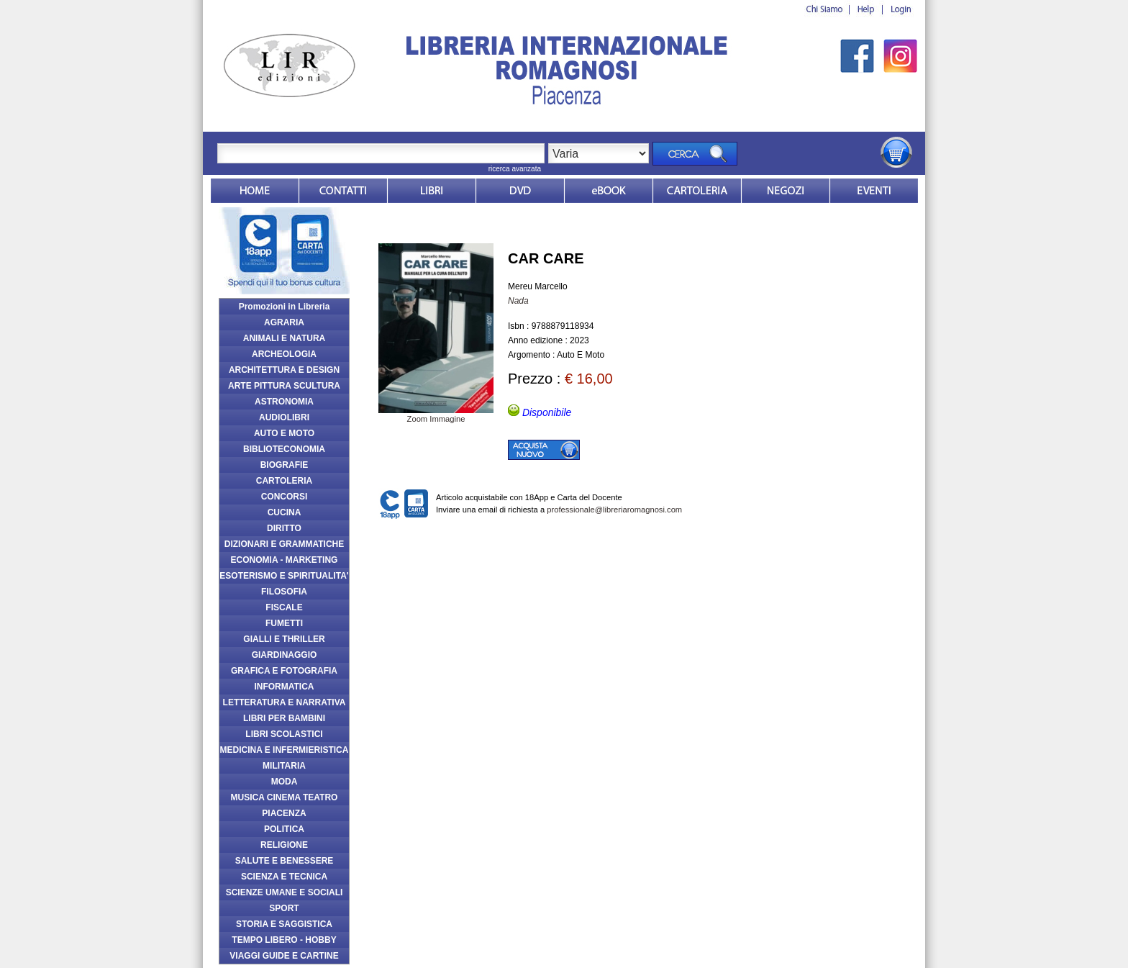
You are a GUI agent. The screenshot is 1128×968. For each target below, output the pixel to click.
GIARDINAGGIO (284, 655)
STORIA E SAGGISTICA (284, 924)
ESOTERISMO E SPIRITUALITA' (283, 576)
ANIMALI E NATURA (284, 338)
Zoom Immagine (436, 414)
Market (697, 190)
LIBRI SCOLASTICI (283, 734)
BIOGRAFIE (284, 465)
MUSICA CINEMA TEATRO (284, 797)
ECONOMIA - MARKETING (284, 560)
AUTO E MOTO (284, 433)
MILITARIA (284, 766)
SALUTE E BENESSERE (284, 861)
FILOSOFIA (284, 592)
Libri (432, 190)
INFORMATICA (284, 687)
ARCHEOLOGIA (284, 354)
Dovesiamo (785, 190)
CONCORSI (284, 497)
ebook (608, 190)
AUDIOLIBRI (284, 417)
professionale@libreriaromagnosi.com (614, 509)
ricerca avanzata (514, 169)
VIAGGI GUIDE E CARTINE (283, 956)
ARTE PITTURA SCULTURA (284, 386)
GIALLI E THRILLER (283, 639)
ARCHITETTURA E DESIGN (284, 370)
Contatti (343, 190)
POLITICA (284, 829)
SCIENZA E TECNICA (284, 877)
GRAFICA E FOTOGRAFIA (284, 671)
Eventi (874, 190)
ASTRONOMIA (284, 402)
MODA (284, 782)
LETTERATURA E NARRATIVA (284, 702)
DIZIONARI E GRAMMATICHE (284, 544)
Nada (518, 301)
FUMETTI (284, 623)
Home (255, 190)
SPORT (284, 908)
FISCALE (283, 607)
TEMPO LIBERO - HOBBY (284, 940)
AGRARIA (284, 322)
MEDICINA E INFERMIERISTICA (284, 750)
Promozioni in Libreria (284, 307)
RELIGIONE (284, 845)
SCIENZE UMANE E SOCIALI (284, 892)
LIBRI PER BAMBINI (284, 718)
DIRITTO (284, 528)
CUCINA (284, 512)
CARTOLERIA (284, 481)
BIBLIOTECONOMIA (284, 449)
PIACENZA (284, 813)
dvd (520, 190)
